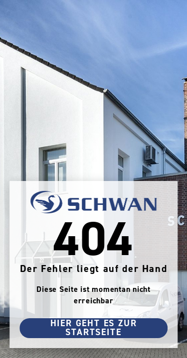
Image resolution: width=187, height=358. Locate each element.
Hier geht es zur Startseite (93, 328)
